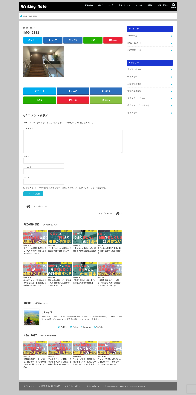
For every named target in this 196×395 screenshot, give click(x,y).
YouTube (99, 327)
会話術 (150, 5)
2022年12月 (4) (134, 43)
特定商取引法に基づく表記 (49, 386)
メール (27, 167)
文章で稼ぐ (134, 84)
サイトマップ (28, 386)
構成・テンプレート (138, 105)
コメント (28, 128)
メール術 (139, 5)
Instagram (87, 327)
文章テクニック (124, 5)
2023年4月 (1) (133, 36)
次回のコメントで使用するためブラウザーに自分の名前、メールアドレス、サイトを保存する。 (67, 188)
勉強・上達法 (163, 5)
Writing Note (33, 6)
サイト (26, 177)
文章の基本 (89, 5)
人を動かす (134, 69)
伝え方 (110, 5)
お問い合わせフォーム (96, 386)
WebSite (64, 327)
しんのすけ (46, 312)
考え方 (100, 5)
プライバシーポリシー (73, 386)
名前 (26, 156)
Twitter (75, 327)
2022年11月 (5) (134, 50)
